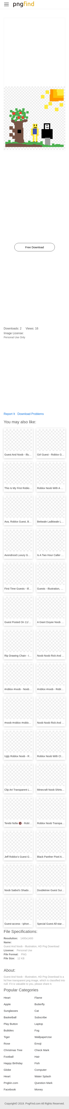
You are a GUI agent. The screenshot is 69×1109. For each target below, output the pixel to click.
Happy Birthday (13, 1063)
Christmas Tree (13, 1050)
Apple (7, 1004)
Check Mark (42, 1050)
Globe (7, 1069)
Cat (37, 1010)
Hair (37, 1056)
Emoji (38, 1043)
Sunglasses (11, 1010)
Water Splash (43, 1076)
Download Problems (30, 413)
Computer (41, 1069)
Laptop (39, 1023)
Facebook (10, 1089)
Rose (7, 1043)
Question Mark (44, 1082)
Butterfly (40, 1004)
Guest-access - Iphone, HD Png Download (28, 923)
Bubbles (9, 1030)
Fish (37, 1063)
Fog (37, 1030)
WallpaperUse (43, 1037)
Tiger (7, 1037)
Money (39, 1089)
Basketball (10, 1017)
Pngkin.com (11, 1082)
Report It (9, 413)
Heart (7, 997)
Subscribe (41, 1017)
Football (8, 1056)
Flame (38, 997)
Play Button (11, 1023)
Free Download (34, 247)
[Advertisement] (34, 52)
